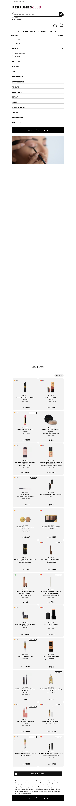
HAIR (27, 31)
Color (37, 102)
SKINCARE (20, 31)
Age (37, 72)
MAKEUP (33, 31)
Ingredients (37, 92)
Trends (37, 112)
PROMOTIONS (17, 19)
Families (37, 49)
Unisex (16, 39)
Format (37, 97)
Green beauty (37, 117)
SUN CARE (52, 31)
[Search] (61, 14)
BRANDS (60, 36)
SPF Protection (37, 82)
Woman (17, 43)
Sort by (59, 375)
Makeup (16, 56)
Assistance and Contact (19, 1)
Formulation (37, 77)
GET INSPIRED (16, 17)
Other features (37, 107)
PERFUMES (15, 36)
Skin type (37, 67)
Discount (37, 62)
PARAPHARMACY (42, 31)
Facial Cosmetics (18, 53)
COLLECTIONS (37, 122)
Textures (37, 87)
